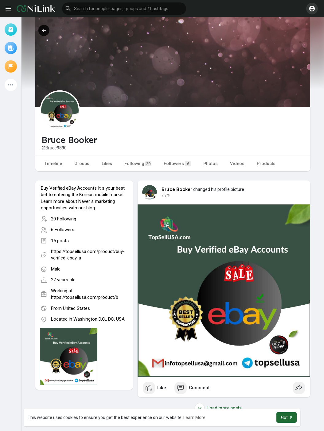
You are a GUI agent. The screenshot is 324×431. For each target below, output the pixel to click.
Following (137, 163)
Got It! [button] (286, 417)
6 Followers (62, 229)
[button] (124, 8)
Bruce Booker (177, 189)
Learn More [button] (194, 417)
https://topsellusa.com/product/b (84, 297)
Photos (210, 163)
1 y (164, 195)
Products (266, 163)
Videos (237, 163)
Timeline (53, 163)
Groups (81, 163)
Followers (177, 163)
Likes (107, 163)
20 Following (63, 219)
